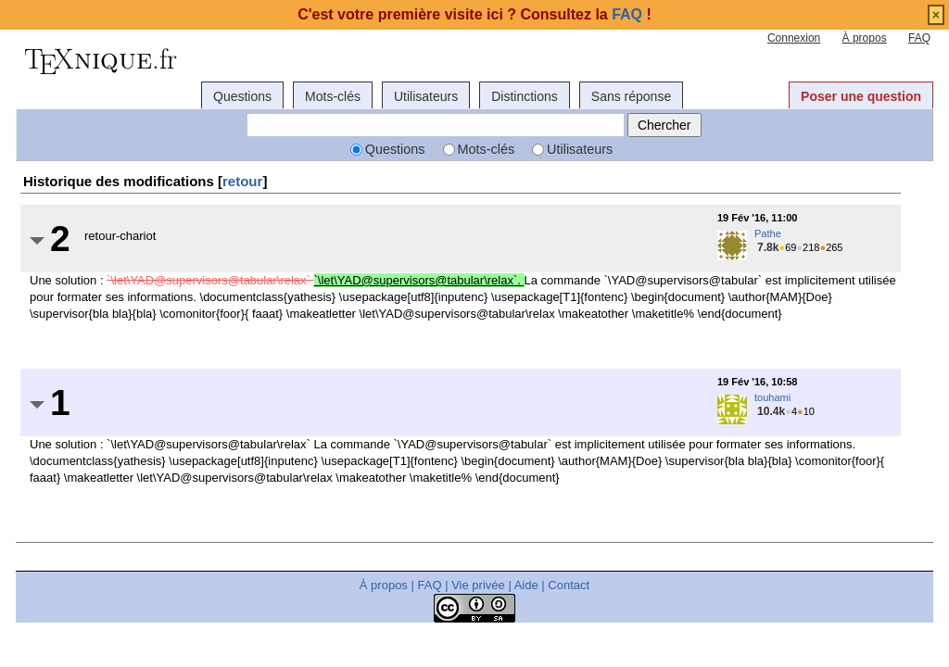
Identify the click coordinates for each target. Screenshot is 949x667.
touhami (772, 397)
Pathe (767, 233)
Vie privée (478, 585)
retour (242, 181)
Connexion (793, 37)
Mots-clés (333, 96)
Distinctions (524, 96)
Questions (242, 96)
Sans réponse (631, 96)
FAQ (919, 37)
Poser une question (861, 96)
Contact (568, 585)
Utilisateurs (426, 96)
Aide (526, 585)
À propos (864, 37)
